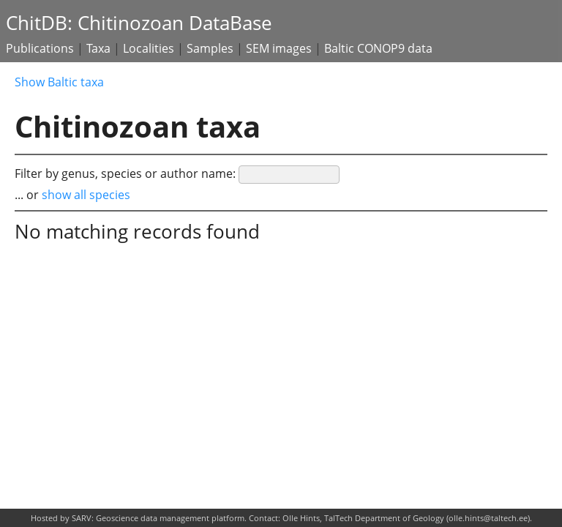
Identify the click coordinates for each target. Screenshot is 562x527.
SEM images (279, 48)
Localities (148, 48)
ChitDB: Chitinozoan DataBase (139, 23)
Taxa (98, 48)
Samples (210, 48)
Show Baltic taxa (59, 82)
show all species (86, 195)
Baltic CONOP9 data (378, 48)
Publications (40, 48)
